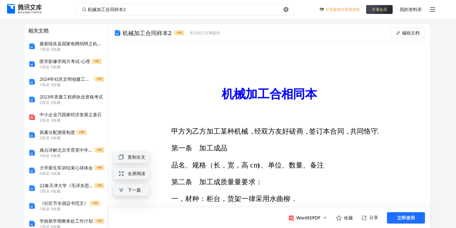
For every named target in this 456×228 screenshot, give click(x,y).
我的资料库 (411, 9)
